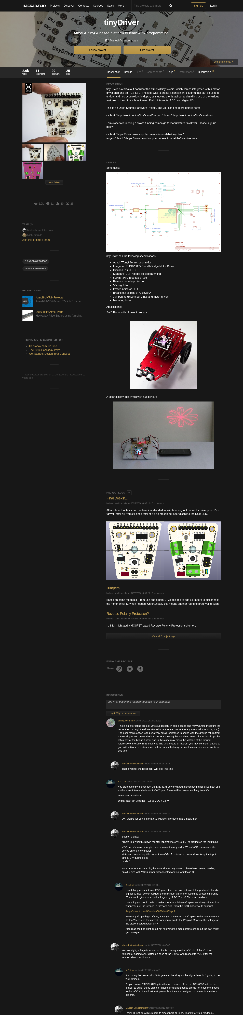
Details (128, 72)
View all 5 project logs (163, 636)
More (124, 6)
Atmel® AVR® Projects (49, 297)
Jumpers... (114, 588)
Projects (55, 5)
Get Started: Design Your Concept (49, 353)
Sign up (198, 5)
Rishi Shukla (32, 235)
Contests (83, 5)
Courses (98, 5)
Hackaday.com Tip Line (43, 346)
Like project (147, 50)
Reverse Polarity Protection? (127, 613)
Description (113, 72)
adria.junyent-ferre (127, 720)
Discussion (206, 71)
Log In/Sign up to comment (123, 713)
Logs (171, 71)
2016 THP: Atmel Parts (49, 311)
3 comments (158, 618)
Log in (214, 5)
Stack (110, 5)
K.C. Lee (122, 781)
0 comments (158, 503)
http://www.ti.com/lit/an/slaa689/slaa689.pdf (150, 911)
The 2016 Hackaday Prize (28, 88)
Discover (69, 5)
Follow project (97, 50)
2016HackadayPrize (35, 268)
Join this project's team (36, 239)
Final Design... (117, 498)
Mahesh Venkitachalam (121, 41)
